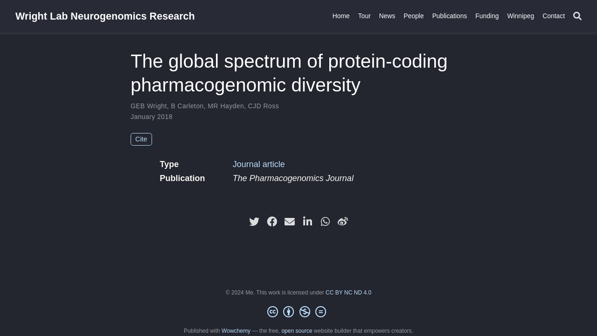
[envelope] (290, 222)
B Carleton (187, 106)
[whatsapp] (325, 222)
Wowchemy (236, 331)
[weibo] (343, 222)
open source (296, 331)
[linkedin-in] (307, 222)
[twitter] (254, 222)
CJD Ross (263, 106)
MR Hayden (226, 106)
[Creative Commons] (298, 312)
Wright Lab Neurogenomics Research (105, 16)
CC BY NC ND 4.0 (348, 292)
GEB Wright (149, 106)
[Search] (577, 16)
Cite (141, 139)
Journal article (259, 164)
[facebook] (272, 222)
